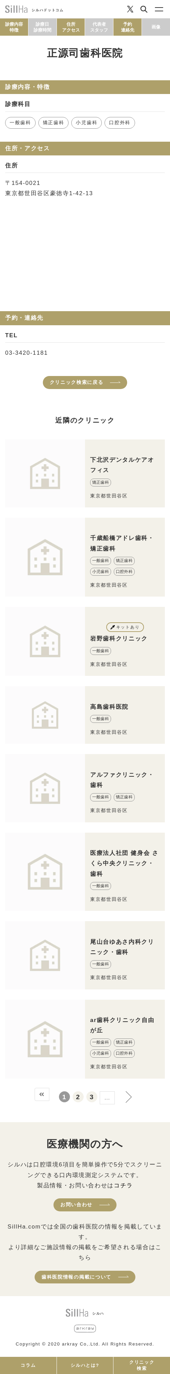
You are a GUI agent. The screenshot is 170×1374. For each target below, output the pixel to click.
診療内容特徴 (14, 27)
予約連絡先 (127, 27)
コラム (28, 1365)
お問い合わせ (76, 1204)
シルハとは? (85, 1365)
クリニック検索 (141, 1365)
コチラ (123, 1185)
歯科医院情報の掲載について (76, 1277)
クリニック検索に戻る (77, 382)
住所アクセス (71, 27)
